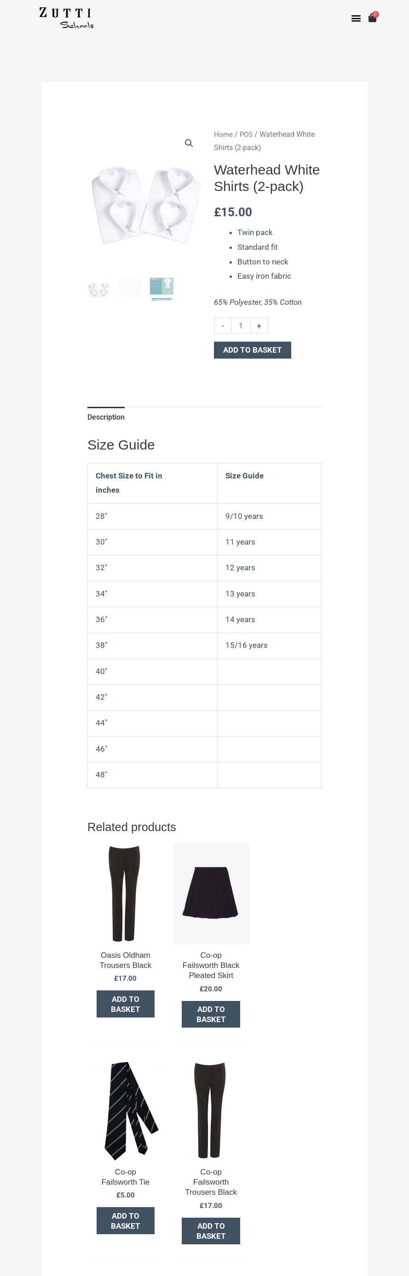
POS (247, 134)
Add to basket (252, 349)
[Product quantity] (241, 325)
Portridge (81, 1259)
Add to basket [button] (118, 992)
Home (223, 134)
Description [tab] (108, 417)
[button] (356, 18)
